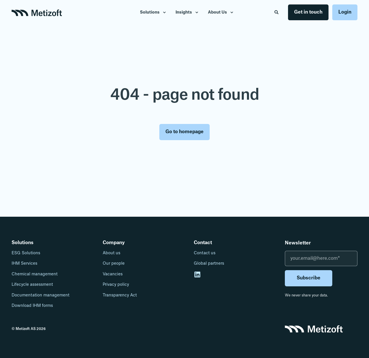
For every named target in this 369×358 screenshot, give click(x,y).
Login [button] (344, 12)
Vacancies (113, 274)
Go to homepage (184, 131)
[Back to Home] (37, 12)
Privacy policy (116, 285)
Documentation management (40, 295)
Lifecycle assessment (32, 285)
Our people (114, 263)
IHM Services (24, 263)
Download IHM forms (32, 306)
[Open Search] (276, 12)
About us (111, 253)
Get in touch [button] (308, 12)
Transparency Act (120, 295)
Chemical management (35, 274)
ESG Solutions (26, 253)
